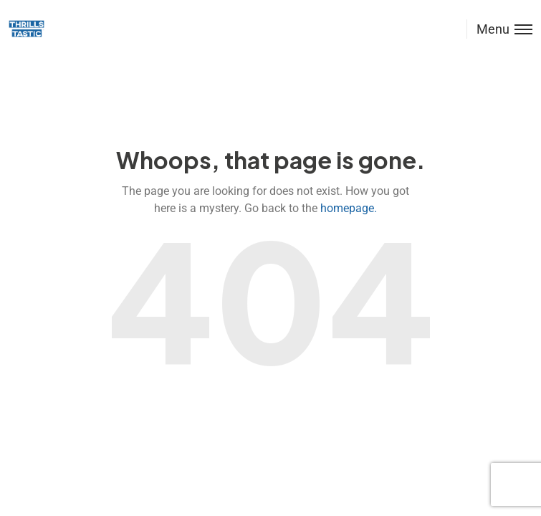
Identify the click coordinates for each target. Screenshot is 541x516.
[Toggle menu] (499, 29)
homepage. (348, 208)
